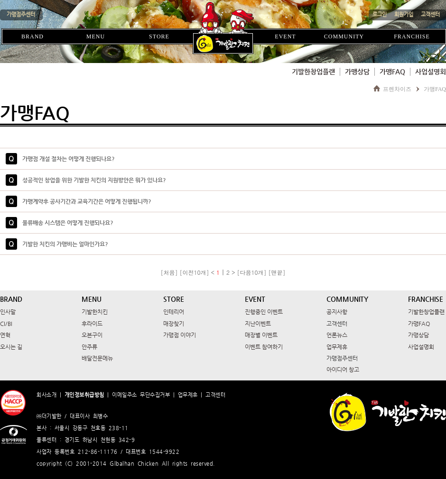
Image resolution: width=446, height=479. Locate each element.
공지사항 (336, 311)
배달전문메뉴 (97, 358)
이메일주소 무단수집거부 (141, 395)
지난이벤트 (258, 323)
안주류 (89, 346)
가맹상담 (357, 71)
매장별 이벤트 (261, 335)
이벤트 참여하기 (264, 346)
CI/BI (6, 323)
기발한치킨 (95, 311)
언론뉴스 (336, 335)
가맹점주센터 (342, 358)
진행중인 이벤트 (264, 311)
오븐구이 (92, 335)
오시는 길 (11, 346)
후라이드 (92, 323)
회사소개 (46, 395)
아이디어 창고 (342, 369)
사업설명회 (430, 71)
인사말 (8, 311)
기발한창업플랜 (313, 71)
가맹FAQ (392, 71)
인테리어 (173, 311)
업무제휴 (336, 346)
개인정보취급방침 (84, 395)
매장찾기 (173, 323)
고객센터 (336, 323)
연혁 (5, 335)
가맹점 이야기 (179, 335)
